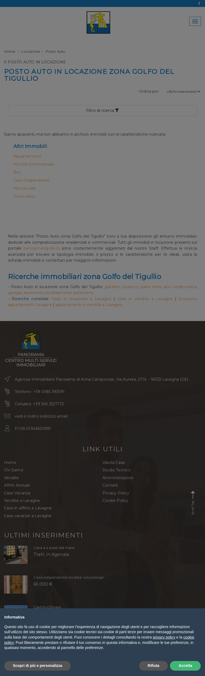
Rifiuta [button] (154, 665)
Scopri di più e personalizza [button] (37, 665)
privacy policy (164, 637)
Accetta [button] (185, 665)
